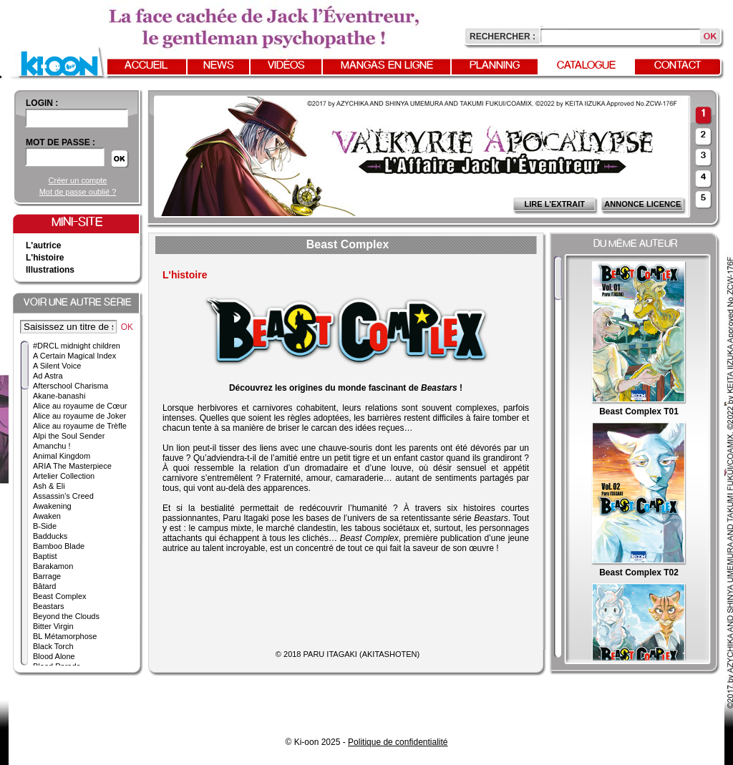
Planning (495, 66)
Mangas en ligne (387, 66)
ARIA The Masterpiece (72, 466)
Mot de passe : (60, 142)
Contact (678, 66)
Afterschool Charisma (70, 385)
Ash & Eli (49, 486)
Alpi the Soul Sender (69, 436)
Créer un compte (78, 180)
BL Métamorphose (65, 636)
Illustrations (50, 270)
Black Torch (53, 646)
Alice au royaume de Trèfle (80, 426)
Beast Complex (60, 596)
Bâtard (44, 586)
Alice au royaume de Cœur (80, 405)
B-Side (45, 526)
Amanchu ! (52, 446)
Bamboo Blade (58, 546)
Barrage (47, 576)
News (218, 66)
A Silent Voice (57, 365)
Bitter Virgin (53, 626)
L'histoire (45, 258)
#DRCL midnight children (76, 345)
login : (42, 103)
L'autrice (44, 245)
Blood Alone (54, 656)
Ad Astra (48, 375)
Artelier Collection (63, 476)
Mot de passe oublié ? (78, 191)
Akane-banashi (59, 395)
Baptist (45, 556)
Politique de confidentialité (397, 742)
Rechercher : (502, 36)
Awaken (47, 516)
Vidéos (286, 66)
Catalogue (586, 66)
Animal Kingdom (61, 456)
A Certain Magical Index (74, 355)
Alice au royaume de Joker (79, 415)
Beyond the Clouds (66, 616)
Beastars (48, 606)
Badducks (50, 536)
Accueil (146, 66)
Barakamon (53, 566)
